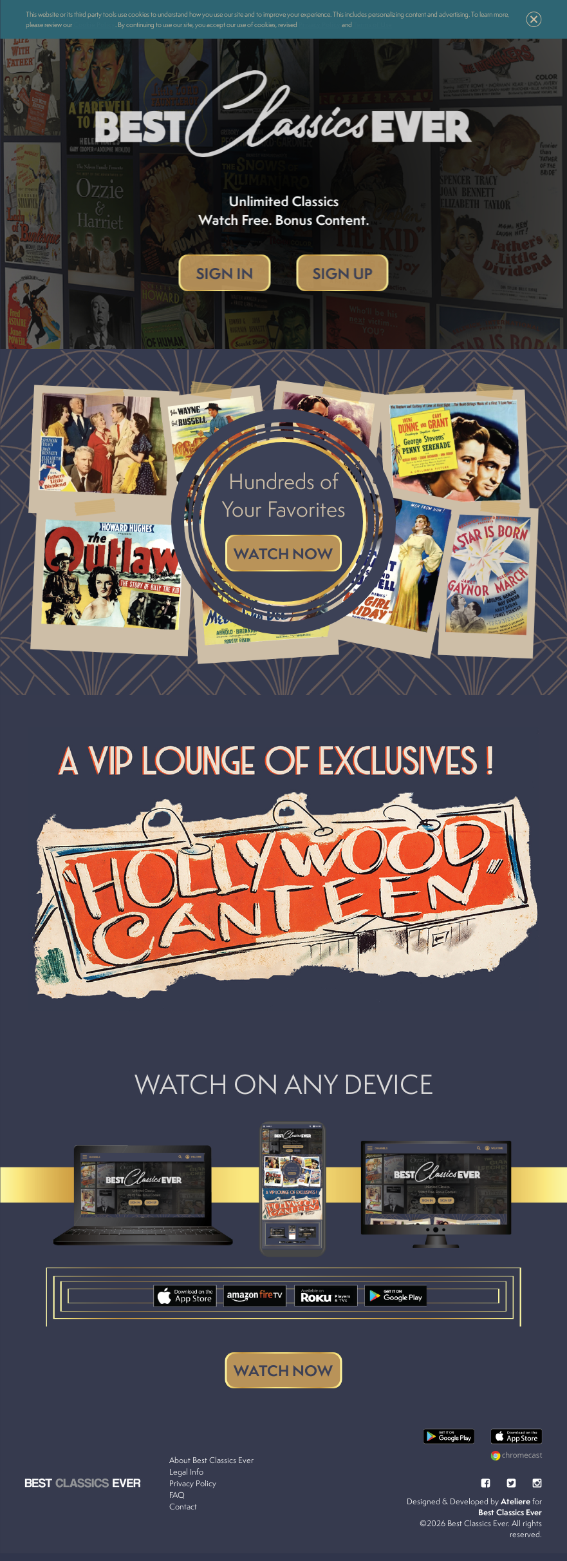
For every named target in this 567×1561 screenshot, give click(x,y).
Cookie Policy (94, 24)
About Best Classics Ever (212, 1468)
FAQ (177, 1503)
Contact (184, 1514)
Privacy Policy (319, 24)
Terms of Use (372, 24)
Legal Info (187, 1480)
